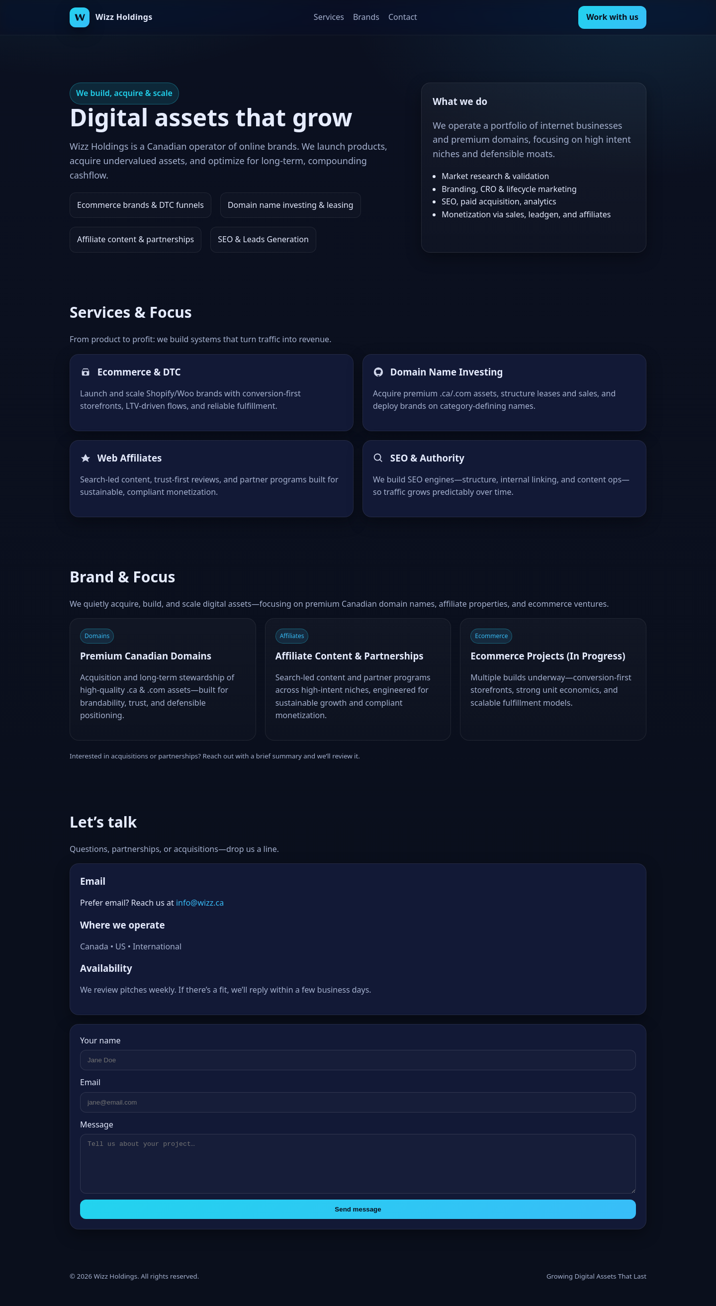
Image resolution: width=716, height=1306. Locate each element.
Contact (402, 16)
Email (90, 1082)
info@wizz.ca (200, 902)
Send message (358, 1209)
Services (329, 16)
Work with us (612, 16)
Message (96, 1124)
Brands (366, 16)
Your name (100, 1040)
